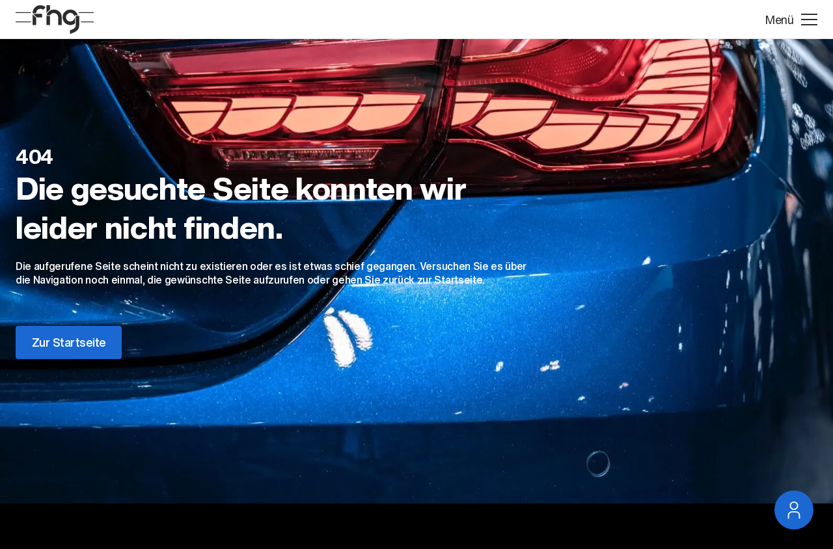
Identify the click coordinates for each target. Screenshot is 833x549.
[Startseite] (55, 19)
